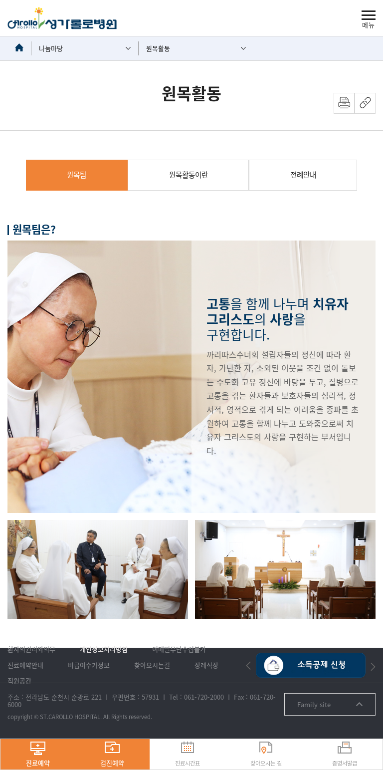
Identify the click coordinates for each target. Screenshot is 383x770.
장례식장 (206, 665)
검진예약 (112, 755)
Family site (330, 704)
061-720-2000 (204, 697)
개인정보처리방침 (104, 649)
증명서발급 (344, 755)
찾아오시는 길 (266, 755)
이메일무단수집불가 (179, 649)
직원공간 (19, 680)
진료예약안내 (25, 665)
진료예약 (38, 755)
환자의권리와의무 (31, 649)
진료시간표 (187, 755)
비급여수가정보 (89, 665)
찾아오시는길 (152, 665)
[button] (248, 665)
